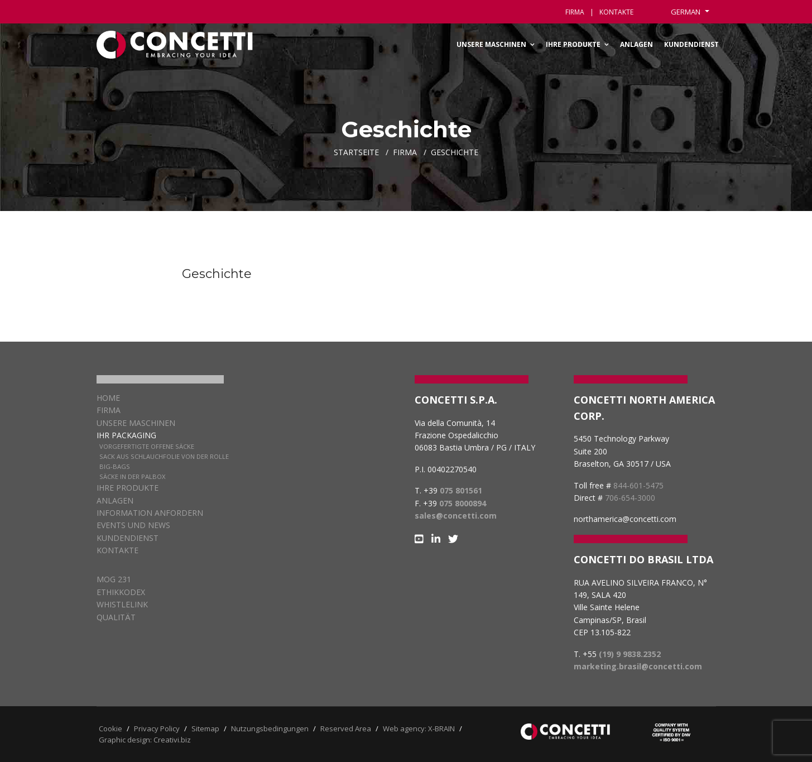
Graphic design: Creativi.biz (145, 740)
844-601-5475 (638, 485)
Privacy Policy (157, 728)
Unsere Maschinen (491, 44)
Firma (574, 12)
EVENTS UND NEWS (133, 525)
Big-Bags (114, 466)
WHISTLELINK (122, 604)
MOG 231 (114, 579)
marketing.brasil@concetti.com (638, 666)
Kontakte (117, 550)
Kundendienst (691, 44)
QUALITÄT (116, 617)
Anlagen (636, 44)
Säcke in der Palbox (132, 476)
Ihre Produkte (573, 44)
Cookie (110, 728)
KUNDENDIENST (127, 538)
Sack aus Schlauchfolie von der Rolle (164, 456)
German (686, 12)
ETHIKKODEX (121, 592)
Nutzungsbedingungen (270, 728)
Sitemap (205, 728)
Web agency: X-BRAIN (419, 728)
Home (108, 397)
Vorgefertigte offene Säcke (146, 446)
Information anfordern (150, 512)
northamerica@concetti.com (625, 519)
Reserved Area (345, 728)
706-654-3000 (630, 497)
